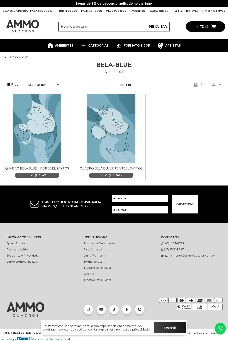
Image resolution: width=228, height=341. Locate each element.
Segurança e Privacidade (22, 255)
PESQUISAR (158, 26)
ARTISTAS (169, 46)
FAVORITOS (138, 10)
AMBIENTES (60, 46)
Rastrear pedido (17, 249)
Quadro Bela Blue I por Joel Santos (111, 168)
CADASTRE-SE (158, 10)
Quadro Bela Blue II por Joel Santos (37, 168)
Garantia (89, 273)
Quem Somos (15, 243)
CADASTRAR (185, 204)
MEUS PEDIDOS (116, 10)
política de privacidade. (133, 329)
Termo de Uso (93, 261)
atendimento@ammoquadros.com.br (188, 255)
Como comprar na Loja (22, 261)
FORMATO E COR (133, 46)
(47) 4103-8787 (186, 10)
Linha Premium (94, 255)
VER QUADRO (37, 175)
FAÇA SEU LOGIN (41, 10)
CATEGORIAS (95, 46)
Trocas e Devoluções (97, 267)
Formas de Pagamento (99, 243)
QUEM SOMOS (68, 10)
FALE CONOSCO (91, 10)
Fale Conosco (93, 249)
